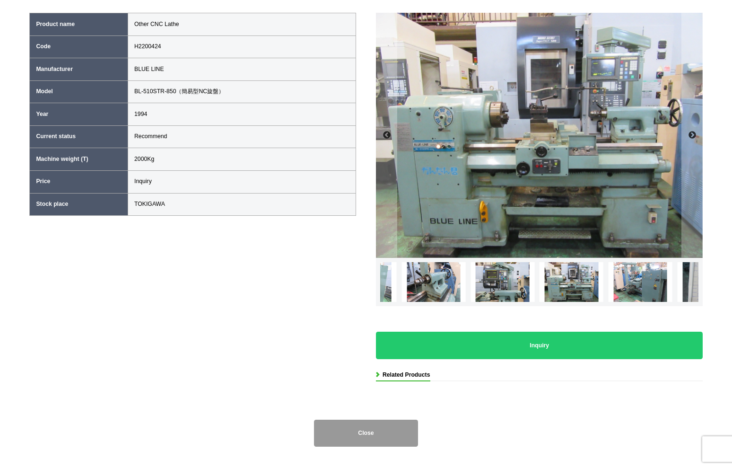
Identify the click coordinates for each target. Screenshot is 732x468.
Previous (386, 135)
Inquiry (539, 345)
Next (692, 135)
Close (366, 433)
